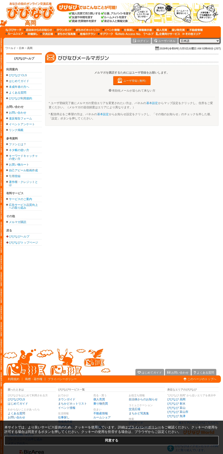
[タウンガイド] (62, 30)
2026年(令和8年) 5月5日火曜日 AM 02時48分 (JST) (190, 48)
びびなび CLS (18, 75)
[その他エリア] (191, 34)
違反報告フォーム (20, 118)
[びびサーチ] (14, 30)
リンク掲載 (16, 130)
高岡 (29, 48)
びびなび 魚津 (176, 416)
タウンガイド (66, 399)
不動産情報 (100, 413)
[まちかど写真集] (65, 34)
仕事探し (64, 417)
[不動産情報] (195, 30)
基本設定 (152, 103)
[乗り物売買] (177, 30)
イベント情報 (66, 407)
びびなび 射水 (176, 403)
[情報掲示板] (144, 30)
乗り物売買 (100, 403)
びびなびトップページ (23, 242)
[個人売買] (160, 30)
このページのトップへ (201, 379)
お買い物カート (19, 164)
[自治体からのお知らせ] (38, 30)
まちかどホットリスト (72, 403)
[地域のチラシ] (87, 34)
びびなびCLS (16, 399)
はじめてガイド (19, 81)
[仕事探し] (128, 30)
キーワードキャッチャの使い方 (23, 157)
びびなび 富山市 (177, 411)
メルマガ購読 (17, 222)
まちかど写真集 (139, 413)
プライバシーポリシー (62, 379)
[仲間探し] (31, 34)
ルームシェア (102, 417)
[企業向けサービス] (168, 34)
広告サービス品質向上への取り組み (23, 206)
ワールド (10, 48)
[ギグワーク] (105, 34)
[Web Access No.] (128, 34)
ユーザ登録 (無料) (134, 80)
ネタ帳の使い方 (19, 150)
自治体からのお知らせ (143, 399)
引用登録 (14, 176)
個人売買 (99, 399)
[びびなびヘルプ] (148, 34)
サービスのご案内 (20, 199)
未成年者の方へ (19, 86)
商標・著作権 (33, 379)
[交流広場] (46, 34)
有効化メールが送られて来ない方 (133, 90)
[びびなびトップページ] (28, 13)
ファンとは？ (17, 144)
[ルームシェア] (14, 34)
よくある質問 (17, 92)
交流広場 (134, 409)
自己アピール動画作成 (23, 170)
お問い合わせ (17, 112)
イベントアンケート (22, 124)
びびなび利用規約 (20, 98)
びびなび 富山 (176, 407)
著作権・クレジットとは (23, 183)
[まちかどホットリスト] (87, 30)
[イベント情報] (111, 30)
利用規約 (13, 379)
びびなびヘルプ (24, 58)
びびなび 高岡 (176, 399)
